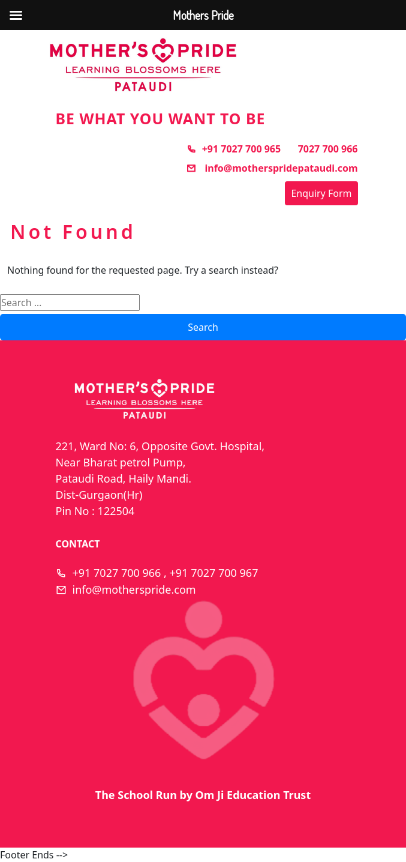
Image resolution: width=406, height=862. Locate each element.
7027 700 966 (328, 148)
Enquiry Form (321, 193)
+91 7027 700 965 (234, 148)
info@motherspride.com (134, 589)
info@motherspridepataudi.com (272, 168)
